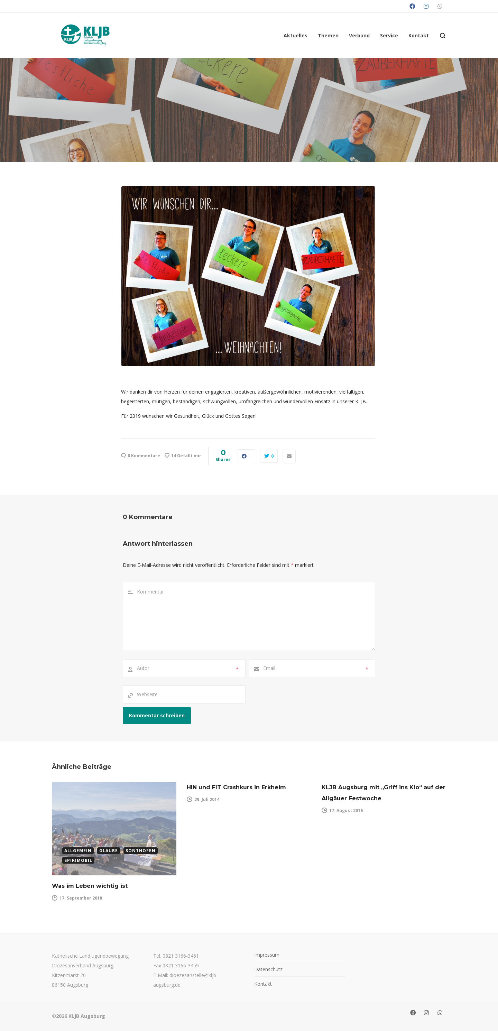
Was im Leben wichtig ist (90, 886)
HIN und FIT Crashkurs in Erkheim (236, 787)
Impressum (266, 954)
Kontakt (263, 984)
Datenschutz (268, 969)
